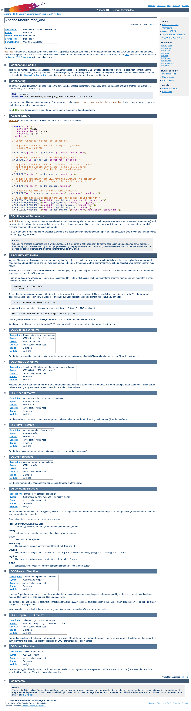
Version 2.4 (47, 14)
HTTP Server (19, 14)
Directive (33, 329)
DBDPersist (166, 61)
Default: (13, 341)
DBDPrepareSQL (168, 63)
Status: (8, 32)
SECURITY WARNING (172, 38)
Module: (14, 351)
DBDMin (164, 56)
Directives (161, 5)
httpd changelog (169, 74)
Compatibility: (12, 42)
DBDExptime (166, 46)
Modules (151, 5)
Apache (7, 14)
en (151, 24)
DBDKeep (165, 51)
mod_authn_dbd (99, 102)
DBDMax (165, 53)
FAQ (169, 5)
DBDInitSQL (166, 48)
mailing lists (28, 695)
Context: (14, 345)
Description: (11, 29)
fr (155, 24)
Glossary (176, 5)
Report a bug (168, 80)
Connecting (167, 28)
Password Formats (170, 88)
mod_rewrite (83, 102)
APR (56, 52)
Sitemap (185, 5)
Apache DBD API (169, 31)
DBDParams (166, 58)
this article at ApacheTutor (36, 75)
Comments (167, 92)
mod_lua (117, 102)
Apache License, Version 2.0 (33, 706)
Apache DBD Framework (19, 57)
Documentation (33, 14)
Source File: (11, 39)
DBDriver (165, 66)
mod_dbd (8, 52)
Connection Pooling (170, 24)
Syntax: (13, 338)
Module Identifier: (14, 35)
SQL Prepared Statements (173, 34)
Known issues (168, 77)
